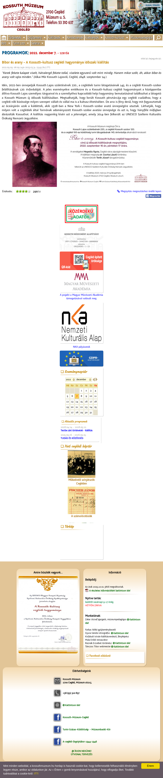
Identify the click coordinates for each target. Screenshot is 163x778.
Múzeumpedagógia (141, 37)
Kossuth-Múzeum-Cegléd (76, 717)
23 (86, 407)
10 (91, 396)
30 (86, 412)
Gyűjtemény (35, 37)
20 (72, 407)
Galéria (35, 43)
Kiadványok (92, 37)
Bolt (3, 43)
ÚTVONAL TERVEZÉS (81, 754)
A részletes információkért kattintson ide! (110, 590)
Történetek (14, 37)
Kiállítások (54, 37)
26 (67, 412)
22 (81, 407)
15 (81, 401)
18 (95, 401)
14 (77, 401)
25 (95, 407)
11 (95, 396)
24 (91, 407)
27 (72, 412)
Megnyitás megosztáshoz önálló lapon (141, 191)
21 (77, 407)
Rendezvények (75, 37)
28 (77, 412)
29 (81, 412)
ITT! (36, 773)
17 (91, 401)
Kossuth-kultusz (114, 37)
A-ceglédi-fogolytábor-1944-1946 (80, 741)
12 (67, 401)
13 (72, 401)
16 (86, 401)
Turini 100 (19, 43)
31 (91, 412)
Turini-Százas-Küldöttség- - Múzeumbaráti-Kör (86, 729)
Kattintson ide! (121, 633)
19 (67, 407)
